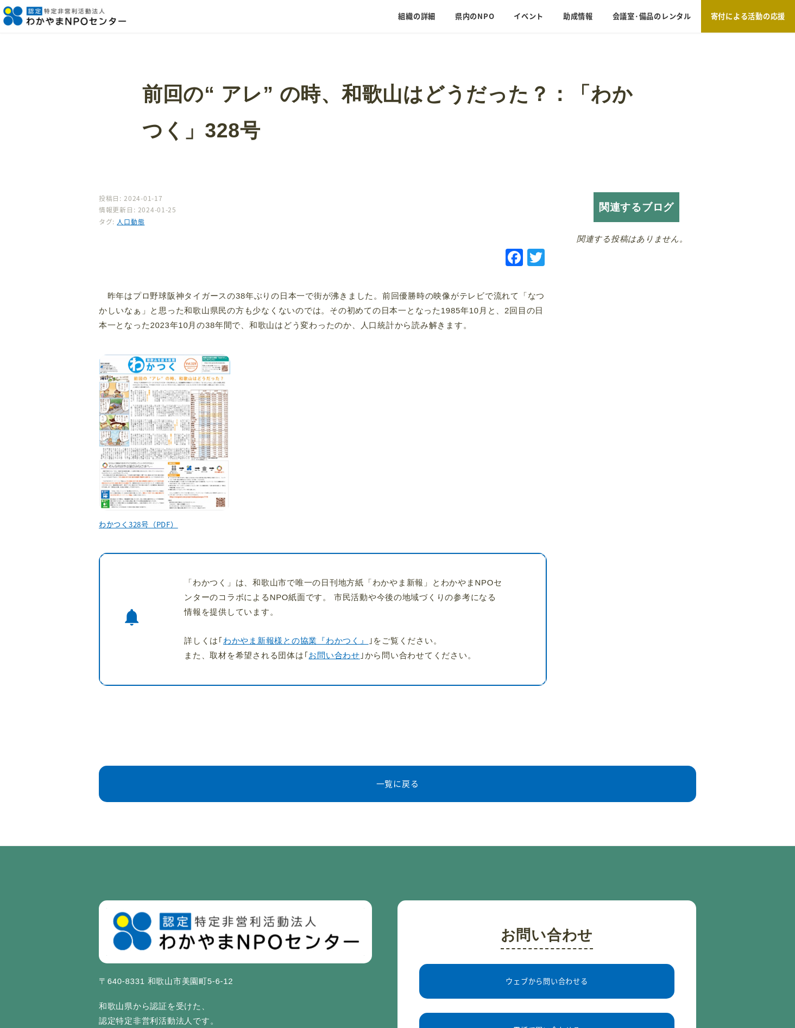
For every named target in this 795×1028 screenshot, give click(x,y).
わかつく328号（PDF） (138, 524)
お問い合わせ (333, 655)
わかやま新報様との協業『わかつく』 (296, 640)
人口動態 (130, 221)
